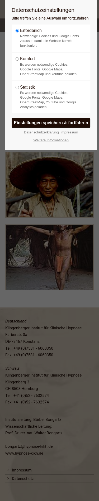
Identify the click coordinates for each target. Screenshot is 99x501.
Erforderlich (49, 38)
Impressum (69, 132)
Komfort (49, 66)
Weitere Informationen (51, 140)
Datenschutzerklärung (41, 132)
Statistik (49, 97)
